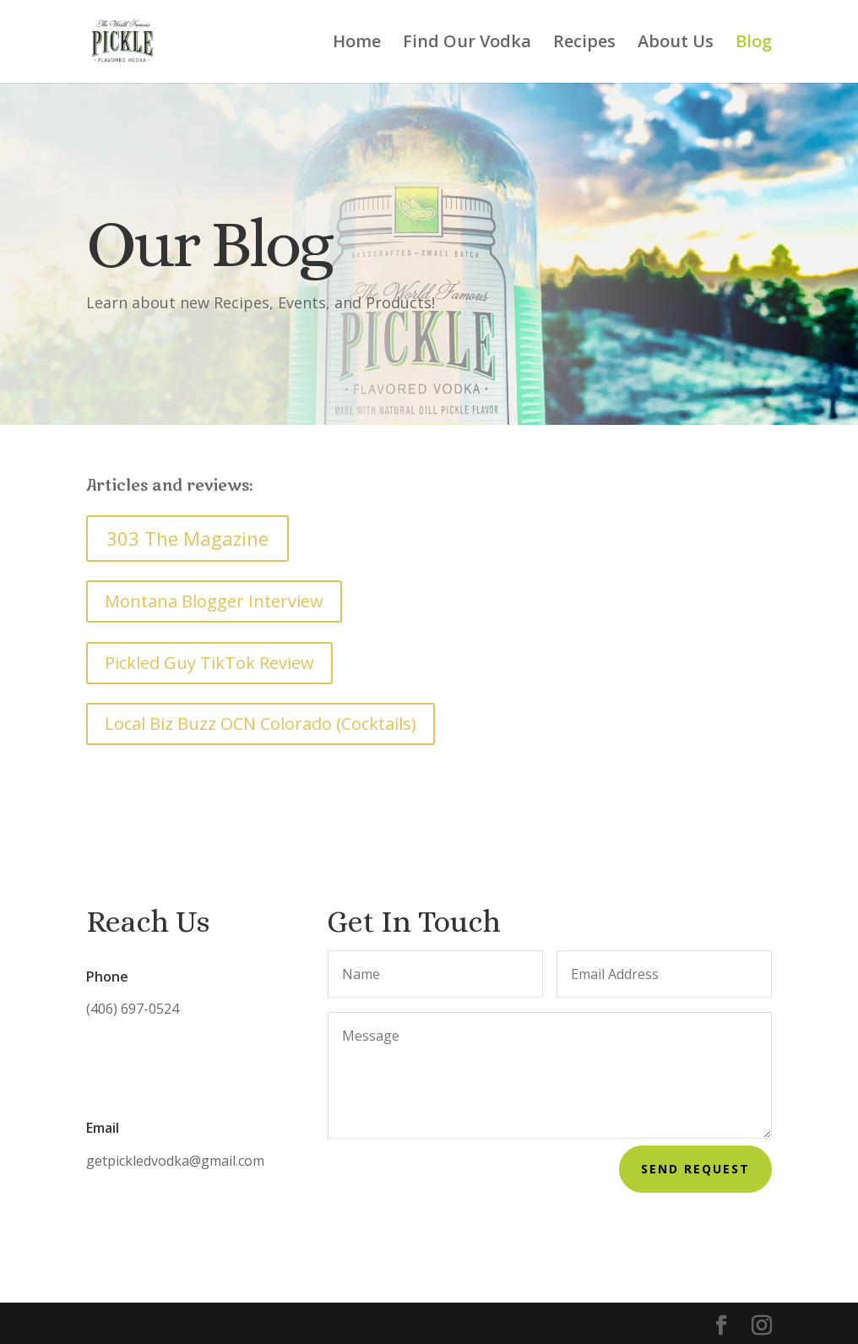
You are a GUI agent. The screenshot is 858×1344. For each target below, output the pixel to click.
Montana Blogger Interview (214, 601)
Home (357, 43)
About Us (676, 43)
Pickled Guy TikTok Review (209, 662)
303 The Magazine (187, 538)
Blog (754, 43)
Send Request (695, 1169)
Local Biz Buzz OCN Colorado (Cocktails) (260, 723)
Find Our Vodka (467, 43)
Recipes (584, 43)
